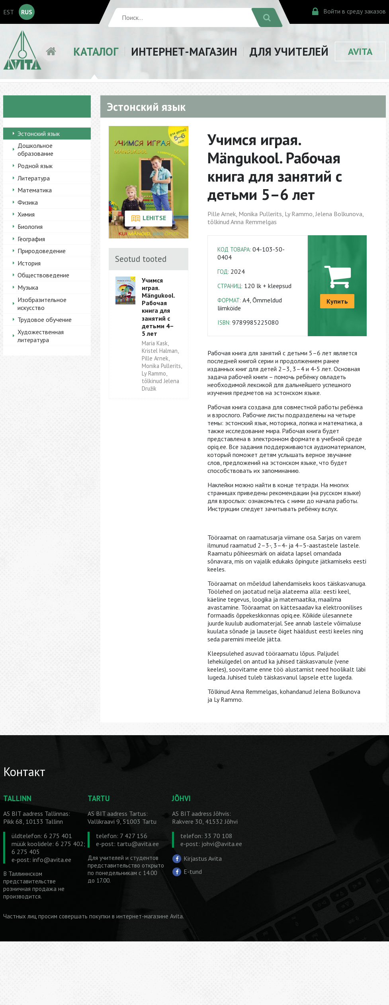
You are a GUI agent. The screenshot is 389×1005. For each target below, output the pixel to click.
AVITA (360, 51)
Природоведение (42, 251)
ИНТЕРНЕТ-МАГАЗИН (184, 51)
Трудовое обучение (45, 319)
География (31, 239)
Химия (26, 214)
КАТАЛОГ (95, 51)
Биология (30, 226)
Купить (337, 301)
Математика (35, 190)
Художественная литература (41, 336)
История (29, 263)
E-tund (193, 871)
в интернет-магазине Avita (147, 916)
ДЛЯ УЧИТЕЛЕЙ (289, 51)
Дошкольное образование (35, 149)
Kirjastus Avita (203, 858)
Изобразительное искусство (42, 304)
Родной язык (35, 166)
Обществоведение (43, 275)
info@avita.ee (52, 860)
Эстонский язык (39, 133)
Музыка (28, 287)
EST (8, 12)
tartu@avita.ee (138, 844)
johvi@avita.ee (221, 844)
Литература (34, 178)
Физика (28, 202)
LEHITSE (148, 218)
